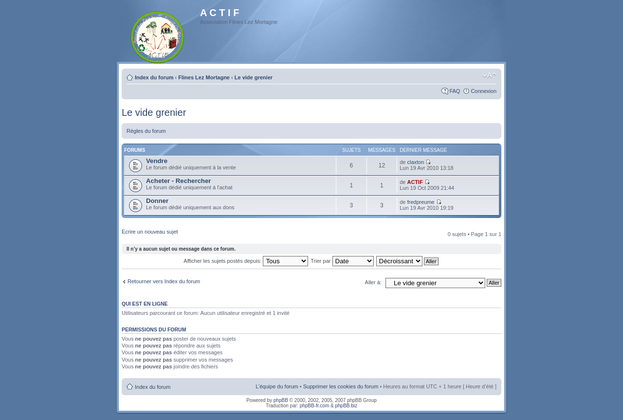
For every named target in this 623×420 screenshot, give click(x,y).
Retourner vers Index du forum (164, 281)
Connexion (483, 91)
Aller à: (373, 282)
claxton (415, 162)
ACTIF (414, 182)
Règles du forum (146, 131)
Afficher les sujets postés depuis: (245, 261)
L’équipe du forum (277, 386)
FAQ (454, 91)
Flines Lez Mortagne (204, 77)
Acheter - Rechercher (178, 180)
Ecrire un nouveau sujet (150, 232)
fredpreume (420, 202)
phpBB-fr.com (315, 405)
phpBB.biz (346, 405)
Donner (157, 200)
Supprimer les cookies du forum (341, 386)
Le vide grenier (254, 77)
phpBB (281, 400)
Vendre (156, 160)
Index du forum (154, 77)
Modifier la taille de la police (489, 75)
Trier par (342, 261)
